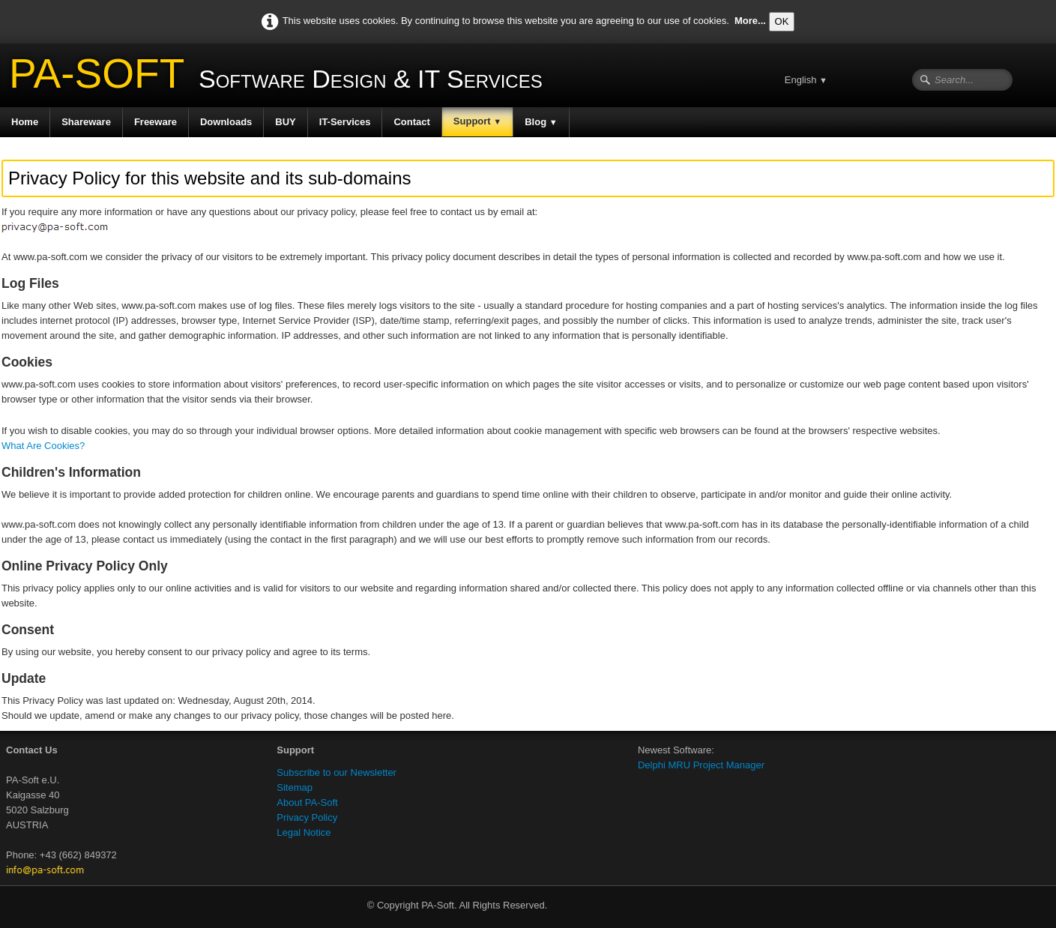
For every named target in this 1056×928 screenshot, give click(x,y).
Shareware (86, 121)
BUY (285, 121)
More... (750, 20)
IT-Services (345, 121)
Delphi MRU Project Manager (701, 765)
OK (782, 21)
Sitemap (295, 787)
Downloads (226, 121)
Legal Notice (304, 832)
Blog (541, 121)
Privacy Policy (307, 817)
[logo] (277, 78)
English (806, 79)
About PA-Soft (307, 802)
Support (477, 121)
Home (24, 121)
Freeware (155, 121)
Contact (411, 121)
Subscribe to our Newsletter (336, 772)
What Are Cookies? (43, 445)
